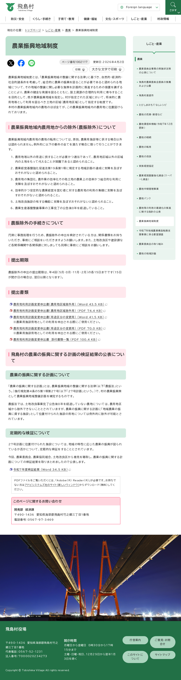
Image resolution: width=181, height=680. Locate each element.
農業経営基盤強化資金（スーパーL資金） (155, 177)
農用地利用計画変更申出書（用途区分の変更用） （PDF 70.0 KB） (59, 328)
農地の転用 (145, 147)
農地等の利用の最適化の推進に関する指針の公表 (155, 210)
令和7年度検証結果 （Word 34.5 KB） (42, 469)
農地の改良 (145, 156)
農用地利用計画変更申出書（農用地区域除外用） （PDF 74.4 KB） (59, 310)
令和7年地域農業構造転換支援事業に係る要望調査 (155, 233)
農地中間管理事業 (149, 189)
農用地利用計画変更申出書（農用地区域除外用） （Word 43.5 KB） (60, 304)
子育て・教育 (66, 19)
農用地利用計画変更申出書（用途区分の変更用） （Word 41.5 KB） (60, 317)
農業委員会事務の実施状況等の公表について (155, 71)
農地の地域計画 (147, 253)
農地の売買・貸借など (150, 114)
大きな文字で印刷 (104, 69)
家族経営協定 (146, 166)
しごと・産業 (139, 19)
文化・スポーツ (114, 19)
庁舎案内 (135, 640)
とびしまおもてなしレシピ (153, 105)
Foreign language (139, 7)
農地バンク (145, 198)
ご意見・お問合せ (162, 642)
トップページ (33, 30)
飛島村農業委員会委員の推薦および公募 (155, 84)
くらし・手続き (42, 19)
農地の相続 (145, 137)
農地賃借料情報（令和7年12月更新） (156, 126)
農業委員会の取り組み (151, 244)
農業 (68, 30)
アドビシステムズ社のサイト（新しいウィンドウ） (52, 485)
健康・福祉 (90, 19)
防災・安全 (17, 19)
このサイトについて (135, 656)
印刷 (78, 69)
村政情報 (163, 19)
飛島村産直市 (146, 95)
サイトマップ (162, 654)
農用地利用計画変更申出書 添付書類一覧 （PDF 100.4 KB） (56, 339)
